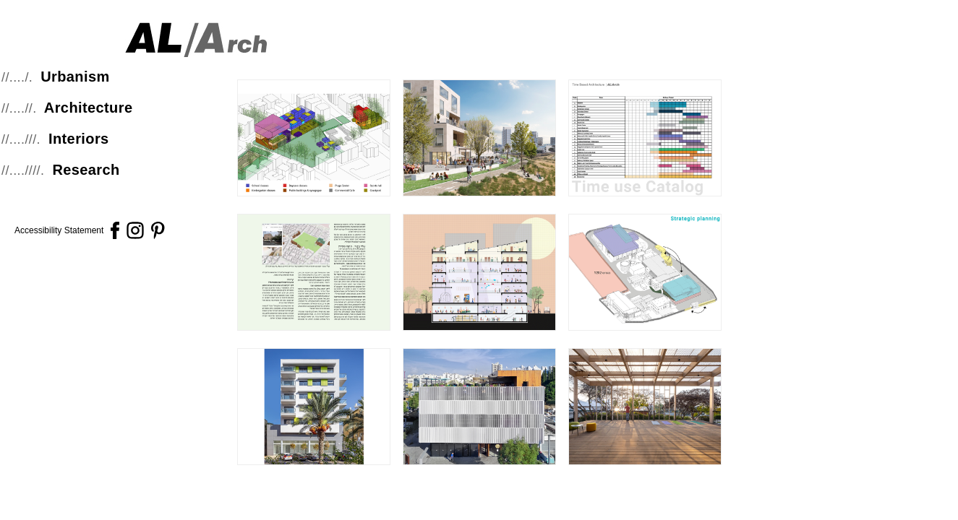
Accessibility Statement (58, 230)
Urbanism (74, 76)
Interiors (78, 139)
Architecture (88, 108)
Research (85, 170)
